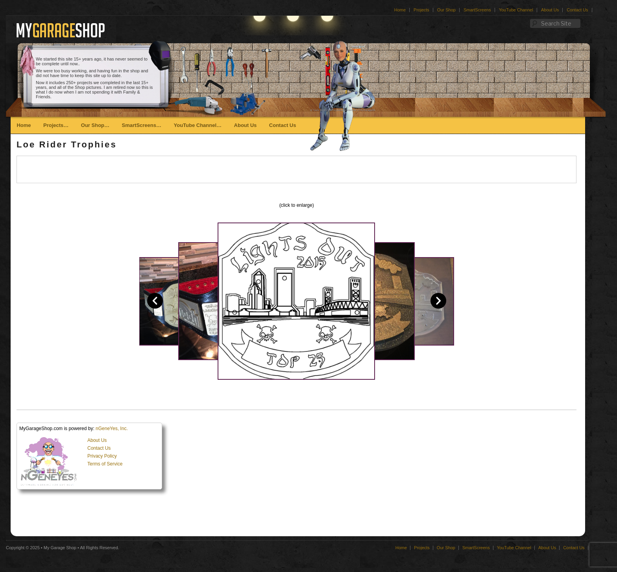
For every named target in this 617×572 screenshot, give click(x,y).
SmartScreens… (141, 125)
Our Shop (446, 9)
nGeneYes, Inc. (112, 428)
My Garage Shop (60, 547)
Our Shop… (95, 125)
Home (400, 9)
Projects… (55, 125)
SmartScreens (477, 9)
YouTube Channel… (198, 125)
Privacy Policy (102, 456)
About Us (550, 9)
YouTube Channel (516, 9)
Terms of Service (104, 464)
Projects (421, 9)
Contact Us (577, 9)
